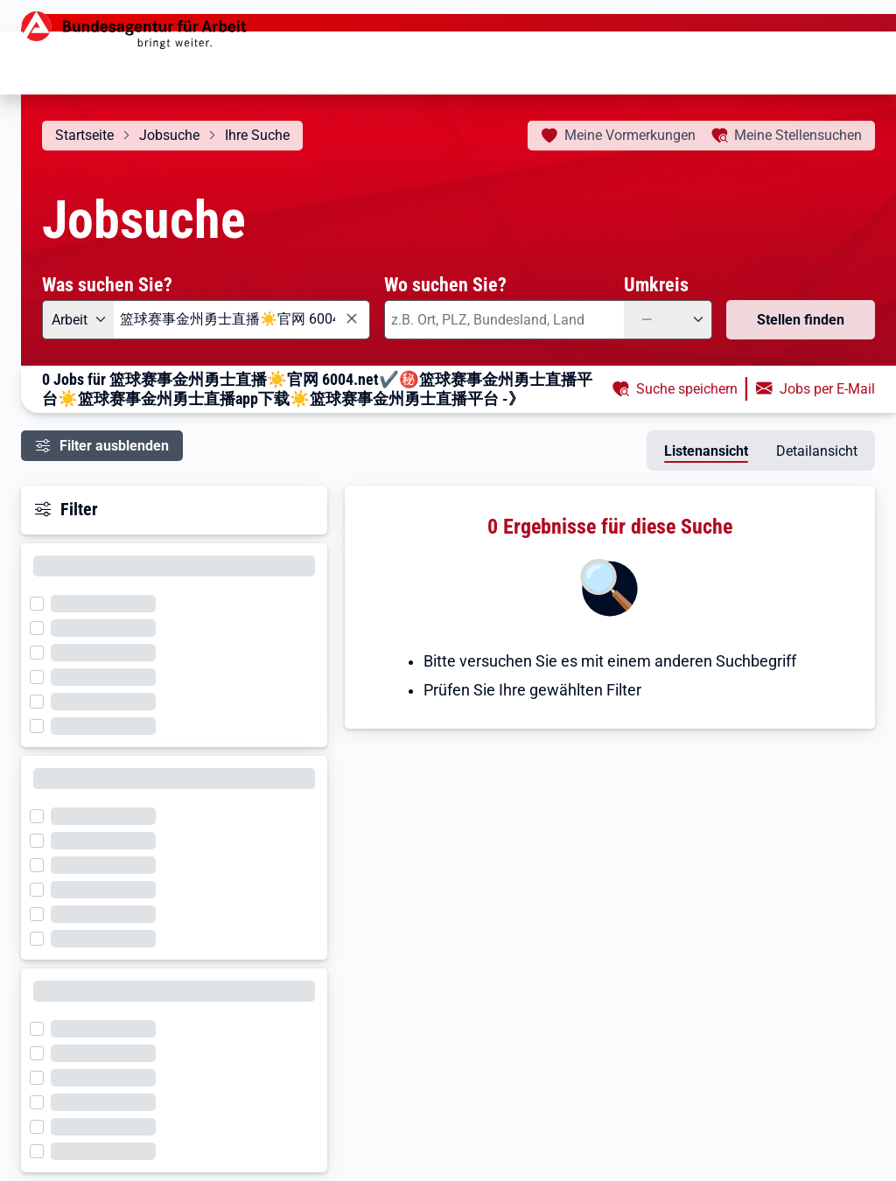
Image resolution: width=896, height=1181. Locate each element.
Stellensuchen (798, 135)
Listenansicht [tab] (706, 451)
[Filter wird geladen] (42, 601)
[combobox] (242, 319)
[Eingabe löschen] (351, 319)
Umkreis (656, 284)
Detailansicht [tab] (817, 451)
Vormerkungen (630, 135)
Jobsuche (169, 135)
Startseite (84, 135)
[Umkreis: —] (668, 319)
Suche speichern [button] (687, 389)
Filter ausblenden (114, 445)
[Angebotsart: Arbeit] (78, 319)
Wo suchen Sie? (445, 284)
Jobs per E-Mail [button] (827, 389)
